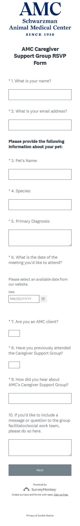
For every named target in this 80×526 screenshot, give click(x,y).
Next (40, 470)
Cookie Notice (46, 515)
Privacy (30, 515)
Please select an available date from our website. (38, 282)
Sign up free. (61, 494)
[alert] (40, 306)
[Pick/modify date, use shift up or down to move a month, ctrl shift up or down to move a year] (24, 299)
